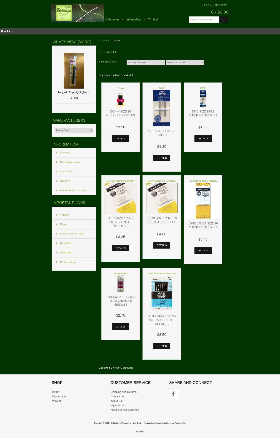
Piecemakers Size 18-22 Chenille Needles (120, 300)
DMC (162, 88)
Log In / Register (215, 5)
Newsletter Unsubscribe (71, 190)
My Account (118, 405)
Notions (105, 40)
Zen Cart (137, 423)
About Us (63, 152)
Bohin (121, 88)
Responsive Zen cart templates (157, 423)
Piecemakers (121, 273)
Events (62, 224)
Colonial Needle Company (120, 180)
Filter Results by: (108, 61)
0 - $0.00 (219, 12)
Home (55, 391)
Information (133, 19)
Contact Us (64, 171)
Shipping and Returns (124, 391)
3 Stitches (115, 423)
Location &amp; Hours (70, 233)
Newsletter (7, 31)
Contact (153, 19)
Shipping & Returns (68, 162)
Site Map (63, 181)
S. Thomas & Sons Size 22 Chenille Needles (162, 320)
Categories (112, 19)
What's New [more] (72, 42)
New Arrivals (59, 396)
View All (56, 400)
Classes (62, 214)
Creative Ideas (66, 262)
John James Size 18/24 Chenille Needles (120, 221)
